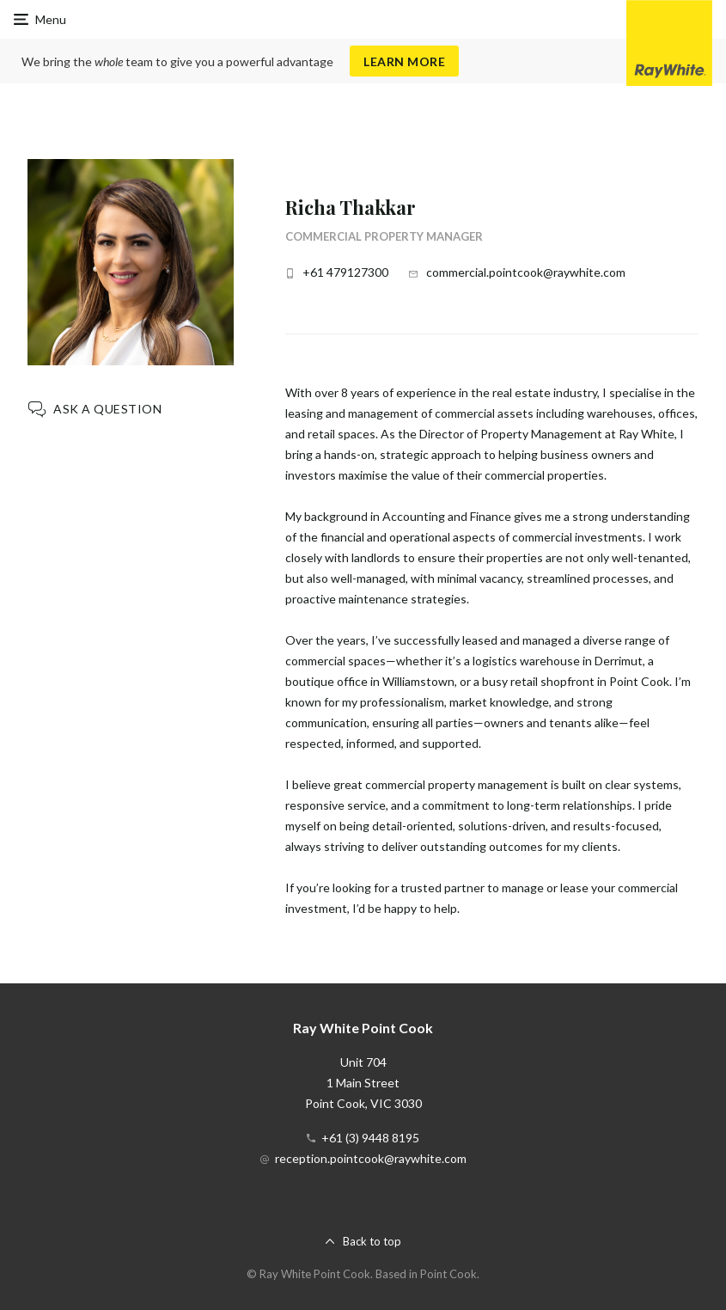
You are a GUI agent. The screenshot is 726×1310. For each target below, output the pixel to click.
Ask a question (107, 408)
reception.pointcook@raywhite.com (371, 1158)
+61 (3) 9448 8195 (370, 1137)
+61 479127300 (345, 272)
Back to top (372, 1241)
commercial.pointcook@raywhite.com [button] (525, 272)
